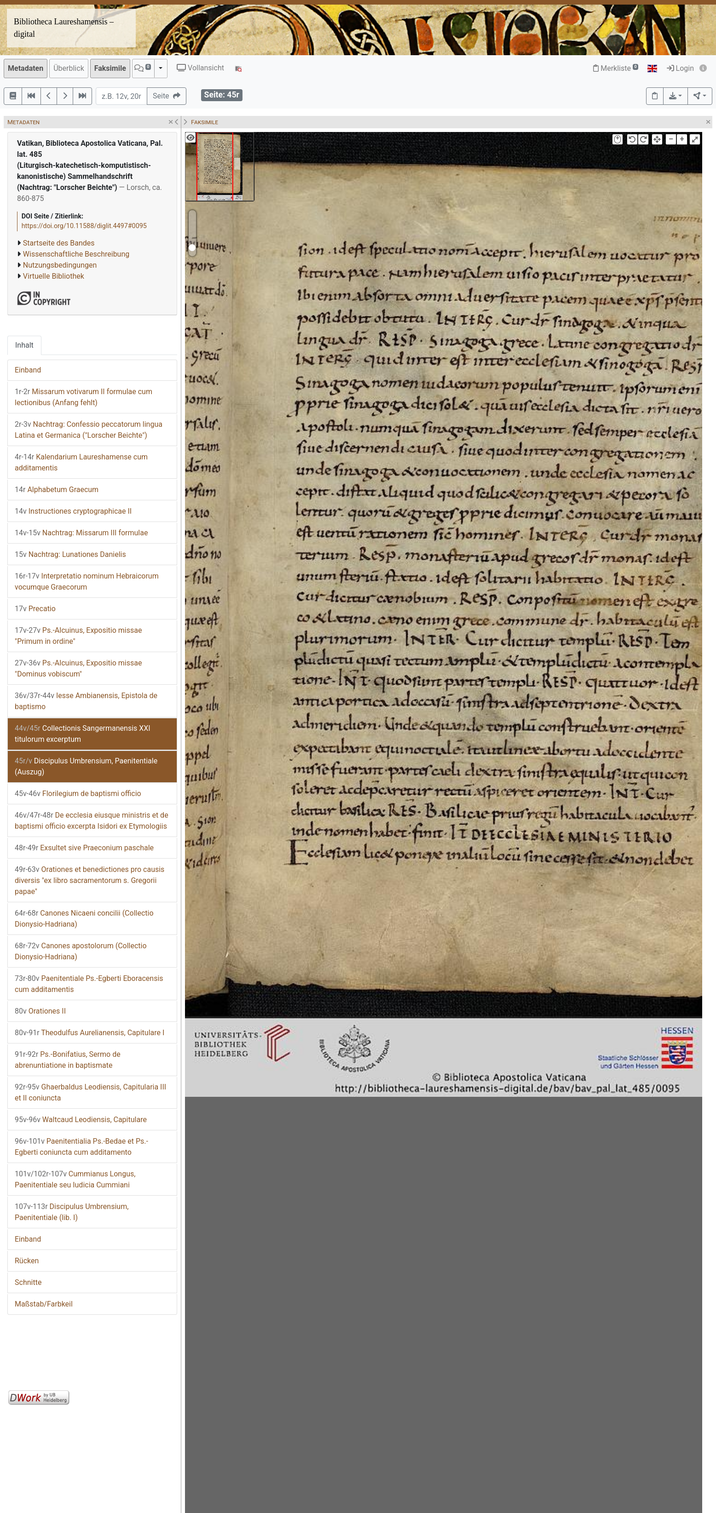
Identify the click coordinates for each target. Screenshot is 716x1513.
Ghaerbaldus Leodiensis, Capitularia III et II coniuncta (90, 1092)
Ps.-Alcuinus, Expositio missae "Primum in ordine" (78, 636)
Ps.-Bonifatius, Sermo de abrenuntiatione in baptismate (68, 1060)
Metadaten (25, 68)
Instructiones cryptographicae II (73, 511)
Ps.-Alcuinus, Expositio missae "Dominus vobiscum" (78, 668)
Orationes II (40, 1011)
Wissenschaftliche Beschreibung (76, 254)
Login (680, 68)
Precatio (35, 608)
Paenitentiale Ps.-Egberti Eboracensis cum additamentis (89, 984)
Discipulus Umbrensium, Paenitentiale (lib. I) (71, 1212)
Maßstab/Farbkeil (44, 1304)
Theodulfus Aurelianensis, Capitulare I (89, 1032)
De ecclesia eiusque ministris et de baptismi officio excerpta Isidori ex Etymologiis (91, 821)
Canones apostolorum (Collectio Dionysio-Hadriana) (81, 951)
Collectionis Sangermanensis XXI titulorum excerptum (82, 734)
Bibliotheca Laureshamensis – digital (64, 28)
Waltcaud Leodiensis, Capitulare (81, 1119)
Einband (28, 370)
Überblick (68, 68)
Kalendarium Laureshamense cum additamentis (81, 462)
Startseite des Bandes (59, 243)
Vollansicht (200, 67)
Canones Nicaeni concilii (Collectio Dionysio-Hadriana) (84, 918)
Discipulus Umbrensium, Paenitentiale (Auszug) (86, 766)
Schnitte (28, 1282)
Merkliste (615, 68)
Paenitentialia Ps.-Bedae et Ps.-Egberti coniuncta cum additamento (81, 1147)
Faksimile (110, 68)
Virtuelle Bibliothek (53, 276)
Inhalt (24, 345)
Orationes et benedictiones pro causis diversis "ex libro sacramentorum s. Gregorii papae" (89, 880)
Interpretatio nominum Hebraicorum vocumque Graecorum (87, 581)
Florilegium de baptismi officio (78, 793)
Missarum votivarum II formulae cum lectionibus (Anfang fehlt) (83, 397)
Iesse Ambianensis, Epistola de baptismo (86, 701)
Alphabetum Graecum (56, 489)
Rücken (27, 1260)
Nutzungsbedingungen (60, 265)
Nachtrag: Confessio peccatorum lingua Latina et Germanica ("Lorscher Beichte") (88, 430)
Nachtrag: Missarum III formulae (81, 532)
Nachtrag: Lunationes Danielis (70, 554)
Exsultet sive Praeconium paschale (84, 847)
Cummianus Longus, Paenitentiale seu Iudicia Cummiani (75, 1179)
